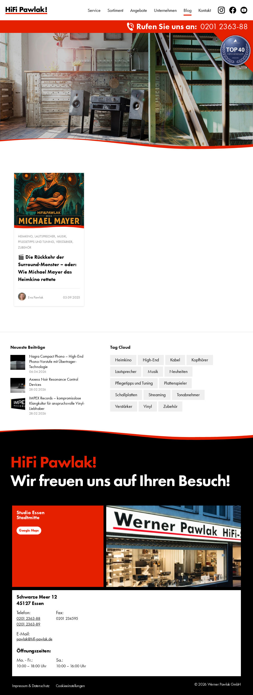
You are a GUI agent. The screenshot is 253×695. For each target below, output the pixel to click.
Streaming (157, 394)
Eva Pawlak (35, 297)
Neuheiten (178, 371)
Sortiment (115, 10)
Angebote (138, 10)
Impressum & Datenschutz (30, 685)
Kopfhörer (199, 360)
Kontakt (204, 10)
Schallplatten (126, 394)
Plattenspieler (175, 383)
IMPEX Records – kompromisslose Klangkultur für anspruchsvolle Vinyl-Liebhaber (56, 403)
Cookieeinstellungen (70, 685)
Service (94, 10)
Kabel (175, 360)
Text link (26, 10)
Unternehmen (165, 10)
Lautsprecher (45, 236)
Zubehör (24, 247)
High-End (151, 360)
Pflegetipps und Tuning (36, 242)
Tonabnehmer (188, 394)
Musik (61, 236)
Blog (187, 10)
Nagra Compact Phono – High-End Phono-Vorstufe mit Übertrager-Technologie (56, 361)
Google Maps (29, 530)
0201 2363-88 (224, 26)
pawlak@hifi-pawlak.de (34, 639)
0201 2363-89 (28, 624)
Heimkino (25, 236)
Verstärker (64, 242)
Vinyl (148, 406)
